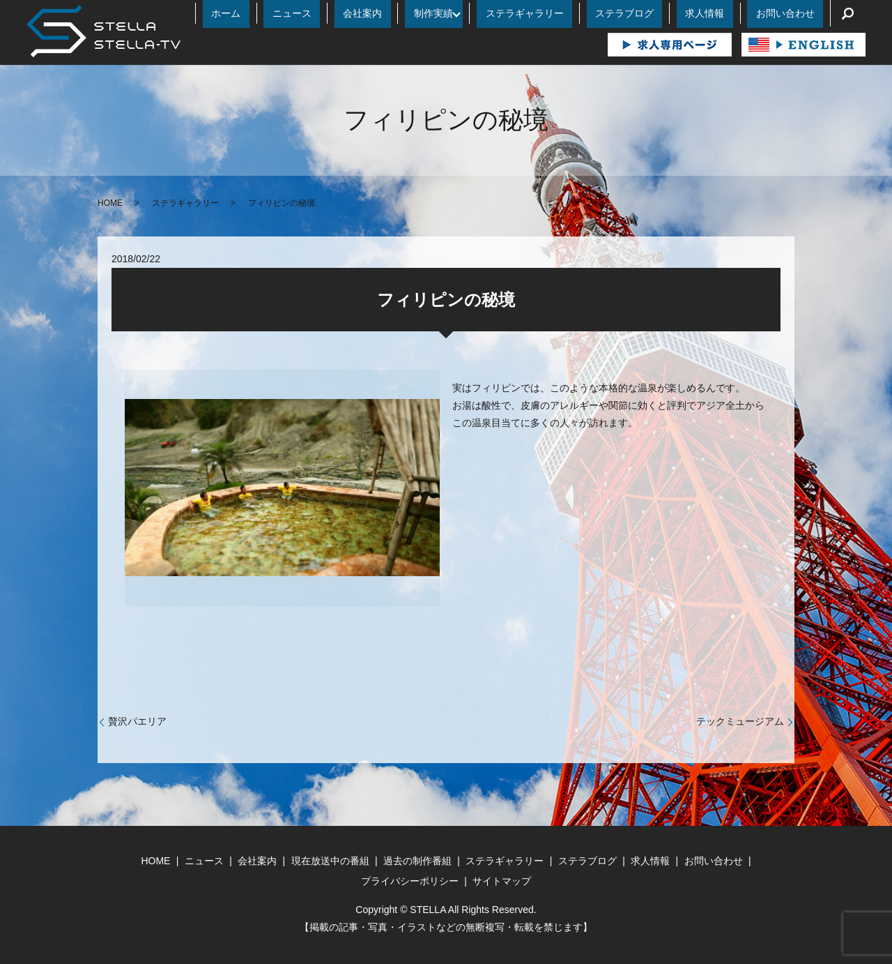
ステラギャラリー (585, 13)
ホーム (347, 13)
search (848, 13)
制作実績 (502, 13)
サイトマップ (501, 881)
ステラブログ (667, 13)
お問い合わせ (793, 13)
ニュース (395, 13)
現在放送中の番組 (330, 860)
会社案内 (448, 13)
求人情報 (731, 13)
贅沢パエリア (137, 721)
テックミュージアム (740, 721)
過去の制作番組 (417, 860)
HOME (110, 203)
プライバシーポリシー (410, 881)
